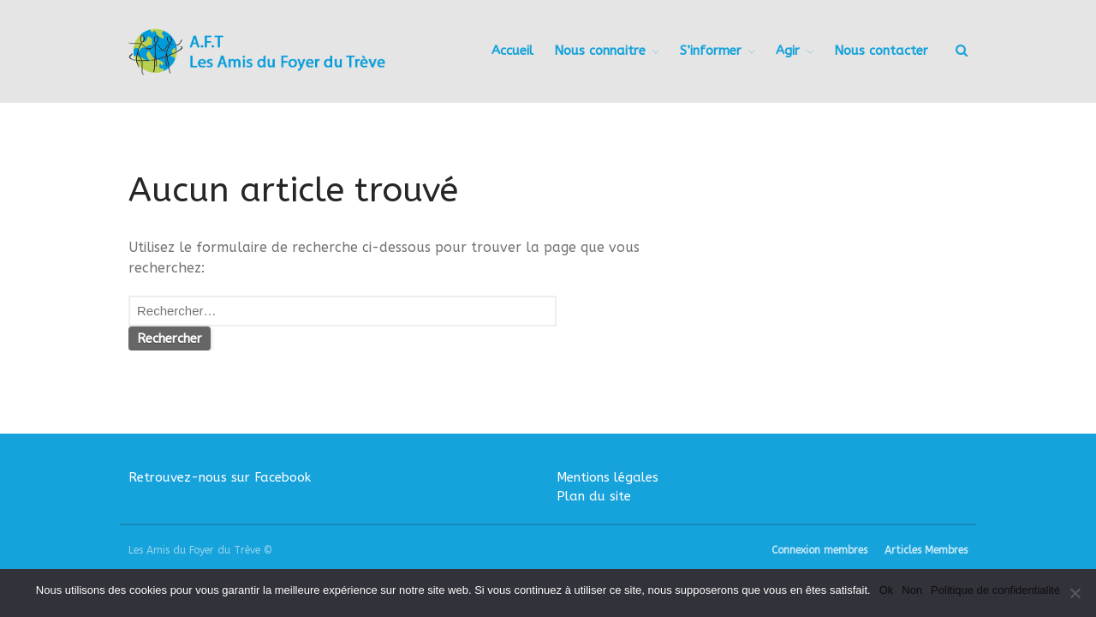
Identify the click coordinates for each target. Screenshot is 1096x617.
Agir (788, 50)
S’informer (711, 50)
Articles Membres (926, 550)
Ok (886, 590)
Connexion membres (819, 550)
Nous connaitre (600, 50)
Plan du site (594, 496)
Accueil (512, 50)
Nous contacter (881, 50)
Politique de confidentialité (995, 590)
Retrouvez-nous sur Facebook (219, 477)
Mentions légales (607, 477)
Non (912, 590)
